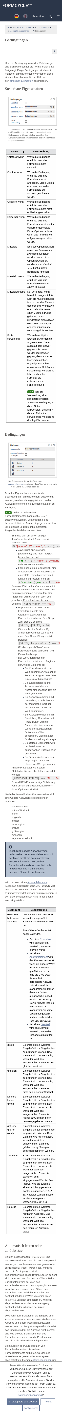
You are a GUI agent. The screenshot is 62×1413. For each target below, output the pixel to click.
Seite (36, 1360)
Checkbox (45, 939)
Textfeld (45, 1024)
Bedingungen (40, 31)
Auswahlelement (38, 956)
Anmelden (38, 16)
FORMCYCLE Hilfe (22, 28)
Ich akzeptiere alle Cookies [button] (23, 1401)
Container (45, 1360)
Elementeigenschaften (19, 31)
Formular (45, 28)
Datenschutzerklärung (30, 1395)
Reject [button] (48, 1401)
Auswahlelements (15, 484)
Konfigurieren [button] (31, 1408)
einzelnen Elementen (21, 80)
